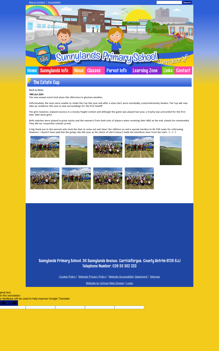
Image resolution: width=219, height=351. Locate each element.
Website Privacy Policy (92, 276)
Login (129, 283)
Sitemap (155, 276)
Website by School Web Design (105, 283)
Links (168, 70)
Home (32, 70)
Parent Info (117, 70)
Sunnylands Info (54, 70)
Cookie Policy (67, 276)
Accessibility (54, 2)
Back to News (36, 89)
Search (187, 2)
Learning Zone (145, 70)
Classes (94, 70)
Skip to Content (37, 2)
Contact (183, 70)
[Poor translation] (12, 303)
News (79, 70)
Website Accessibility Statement (128, 276)
